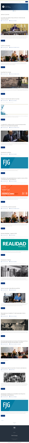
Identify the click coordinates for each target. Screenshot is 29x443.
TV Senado (22, 263)
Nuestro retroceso (5, 45)
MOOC (1, 183)
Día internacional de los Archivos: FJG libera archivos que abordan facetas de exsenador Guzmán (14, 341)
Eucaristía (8, 102)
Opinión (18, 47)
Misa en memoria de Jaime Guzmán (10, 98)
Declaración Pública (6, 260)
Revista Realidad (12, 235)
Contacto (14, 432)
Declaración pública (6, 152)
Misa (12, 102)
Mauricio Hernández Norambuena (17, 263)
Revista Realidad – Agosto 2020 (9, 233)
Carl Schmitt (9, 210)
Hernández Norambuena (13, 129)
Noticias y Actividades (13, 20)
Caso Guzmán (8, 371)
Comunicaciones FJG (5, 20)
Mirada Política (12, 369)
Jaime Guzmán (12, 22)
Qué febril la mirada (6, 72)
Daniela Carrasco (8, 129)
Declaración (12, 398)
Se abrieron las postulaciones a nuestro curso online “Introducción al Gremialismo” (14, 178)
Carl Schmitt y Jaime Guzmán (8, 206)
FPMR (14, 398)
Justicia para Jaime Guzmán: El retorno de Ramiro (13, 368)
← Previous (2, 420)
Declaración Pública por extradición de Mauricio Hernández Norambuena (13, 394)
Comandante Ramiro (12, 371)
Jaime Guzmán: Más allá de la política (10, 288)
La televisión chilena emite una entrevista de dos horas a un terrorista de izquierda (13, 125)
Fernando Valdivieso (8, 22)
